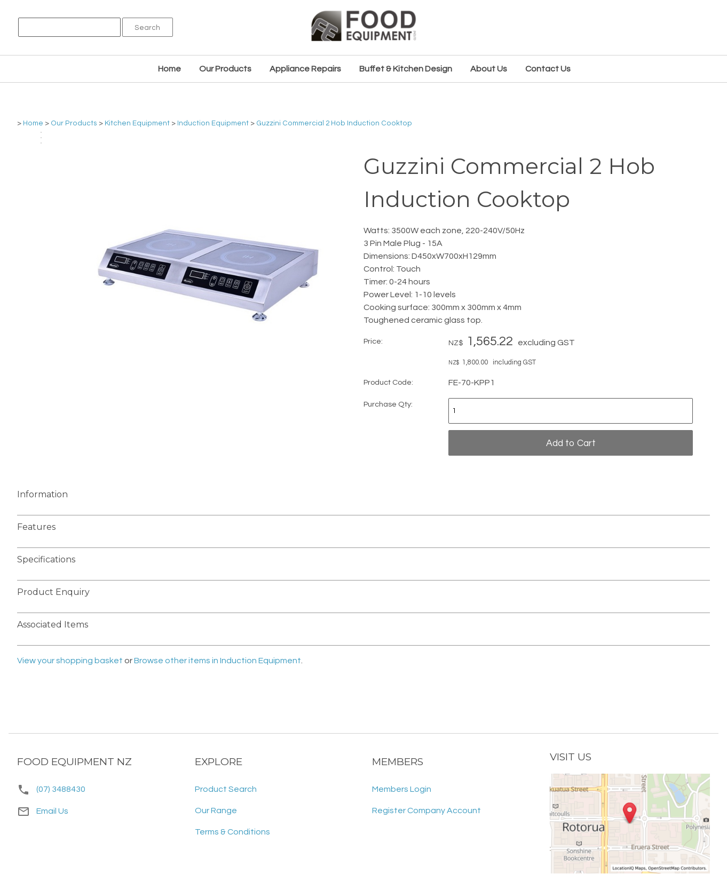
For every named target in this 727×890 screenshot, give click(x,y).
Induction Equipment (213, 123)
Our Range (216, 810)
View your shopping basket (70, 660)
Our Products (225, 69)
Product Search (226, 789)
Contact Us (548, 69)
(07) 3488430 (60, 789)
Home (169, 69)
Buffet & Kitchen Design (405, 69)
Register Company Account (426, 810)
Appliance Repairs (305, 69)
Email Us (42, 811)
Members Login (401, 789)
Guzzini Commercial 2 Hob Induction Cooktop (334, 123)
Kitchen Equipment (137, 123)
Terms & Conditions (232, 832)
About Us (488, 69)
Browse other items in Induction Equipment (217, 660)
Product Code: (388, 382)
